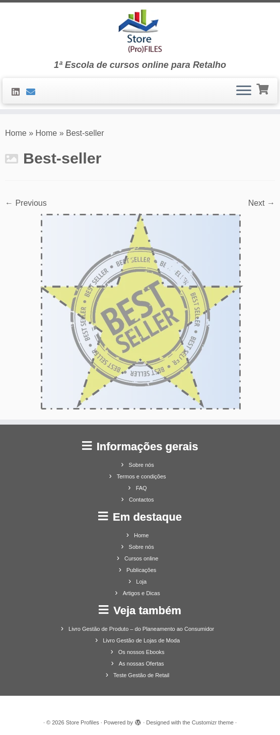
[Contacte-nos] (34, 92)
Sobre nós (141, 465)
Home (16, 133)
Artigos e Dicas (141, 593)
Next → (261, 203)
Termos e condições (141, 476)
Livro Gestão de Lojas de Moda (141, 640)
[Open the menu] (243, 91)
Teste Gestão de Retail (141, 675)
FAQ (141, 488)
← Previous (26, 203)
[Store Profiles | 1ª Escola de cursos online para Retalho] (140, 31)
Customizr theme (213, 722)
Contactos (141, 500)
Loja (141, 582)
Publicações (141, 570)
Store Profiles (82, 722)
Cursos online (141, 558)
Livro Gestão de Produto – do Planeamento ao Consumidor (141, 629)
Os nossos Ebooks (141, 652)
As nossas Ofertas (141, 664)
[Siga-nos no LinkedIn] (19, 92)
